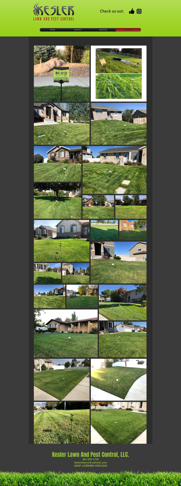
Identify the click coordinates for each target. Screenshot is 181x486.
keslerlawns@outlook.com (90, 462)
